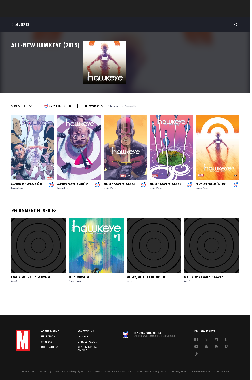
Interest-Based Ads (201, 371)
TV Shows (136, 13)
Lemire (14, 209)
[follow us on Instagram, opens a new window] (216, 340)
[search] (230, 4)
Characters (102, 13)
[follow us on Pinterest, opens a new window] (216, 347)
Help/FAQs (48, 336)
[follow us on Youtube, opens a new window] (196, 347)
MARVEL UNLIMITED (59, 127)
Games (151, 13)
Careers (46, 341)
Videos (166, 13)
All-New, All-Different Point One (147, 298)
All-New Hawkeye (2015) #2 (165, 204)
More (179, 13)
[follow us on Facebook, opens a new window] (196, 340)
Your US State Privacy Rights (69, 371)
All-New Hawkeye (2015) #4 (72, 204)
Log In (29, 4)
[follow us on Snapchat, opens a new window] (206, 347)
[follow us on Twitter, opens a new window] (206, 340)
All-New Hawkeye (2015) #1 (211, 204)
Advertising (85, 331)
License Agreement (178, 371)
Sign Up (41, 4)
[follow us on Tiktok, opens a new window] (196, 354)
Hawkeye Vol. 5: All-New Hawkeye (30, 298)
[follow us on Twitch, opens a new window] (226, 347)
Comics (84, 13)
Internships (49, 347)
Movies (120, 13)
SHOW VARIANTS (93, 127)
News (71, 13)
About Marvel (50, 331)
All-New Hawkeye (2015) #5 (26, 204)
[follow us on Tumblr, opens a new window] (226, 340)
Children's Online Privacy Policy (150, 371)
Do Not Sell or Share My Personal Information (109, 371)
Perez (20, 209)
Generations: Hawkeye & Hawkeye (204, 298)
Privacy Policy (44, 371)
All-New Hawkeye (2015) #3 (119, 204)
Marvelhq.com (87, 341)
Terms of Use (27, 371)
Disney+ (82, 336)
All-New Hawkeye (79, 298)
